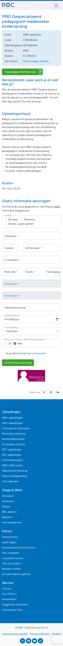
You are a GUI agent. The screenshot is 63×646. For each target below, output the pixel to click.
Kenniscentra (10, 537)
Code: (8, 40)
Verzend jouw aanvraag (18, 362)
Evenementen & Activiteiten (19, 547)
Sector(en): (11, 61)
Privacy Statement (39, 633)
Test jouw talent (11, 563)
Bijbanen (7, 517)
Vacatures (8, 501)
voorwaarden (38, 353)
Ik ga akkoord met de (26, 353)
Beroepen (7, 495)
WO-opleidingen (11, 454)
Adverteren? (9, 599)
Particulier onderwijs (14, 433)
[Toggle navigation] (56, 5)
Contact (7, 588)
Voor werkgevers (12, 522)
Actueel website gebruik (16, 574)
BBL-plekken (9, 511)
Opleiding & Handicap (15, 470)
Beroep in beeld (11, 568)
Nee (20, 343)
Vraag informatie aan (20, 71)
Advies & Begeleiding (14, 476)
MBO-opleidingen (12, 417)
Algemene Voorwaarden (15, 633)
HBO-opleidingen (12, 423)
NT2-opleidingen (12, 449)
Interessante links (12, 609)
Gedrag (44, 61)
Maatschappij (31, 61)
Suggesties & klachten (15, 604)
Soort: (8, 34)
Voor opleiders (10, 481)
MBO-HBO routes (12, 465)
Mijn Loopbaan (10, 552)
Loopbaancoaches (12, 558)
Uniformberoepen (12, 460)
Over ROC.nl (9, 593)
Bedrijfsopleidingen (13, 438)
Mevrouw (29, 219)
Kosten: (9, 55)
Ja (9, 343)
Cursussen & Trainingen (16, 428)
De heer (13, 219)
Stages (6, 506)
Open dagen (9, 542)
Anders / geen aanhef (21, 223)
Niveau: (9, 50)
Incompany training (13, 444)
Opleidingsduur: (14, 45)
